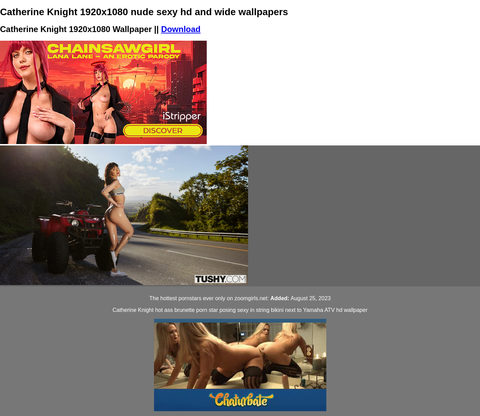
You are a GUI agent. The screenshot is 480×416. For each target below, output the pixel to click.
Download (181, 29)
